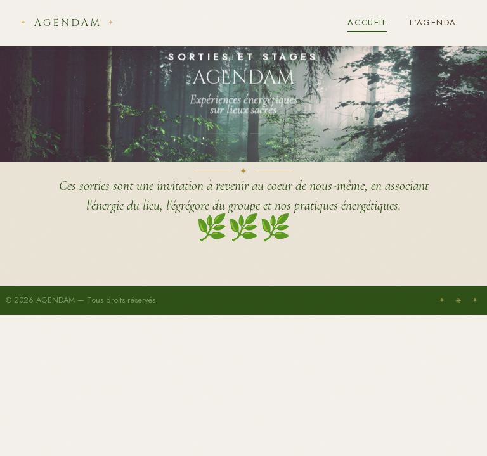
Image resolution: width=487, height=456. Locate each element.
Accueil (367, 22)
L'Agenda (433, 22)
